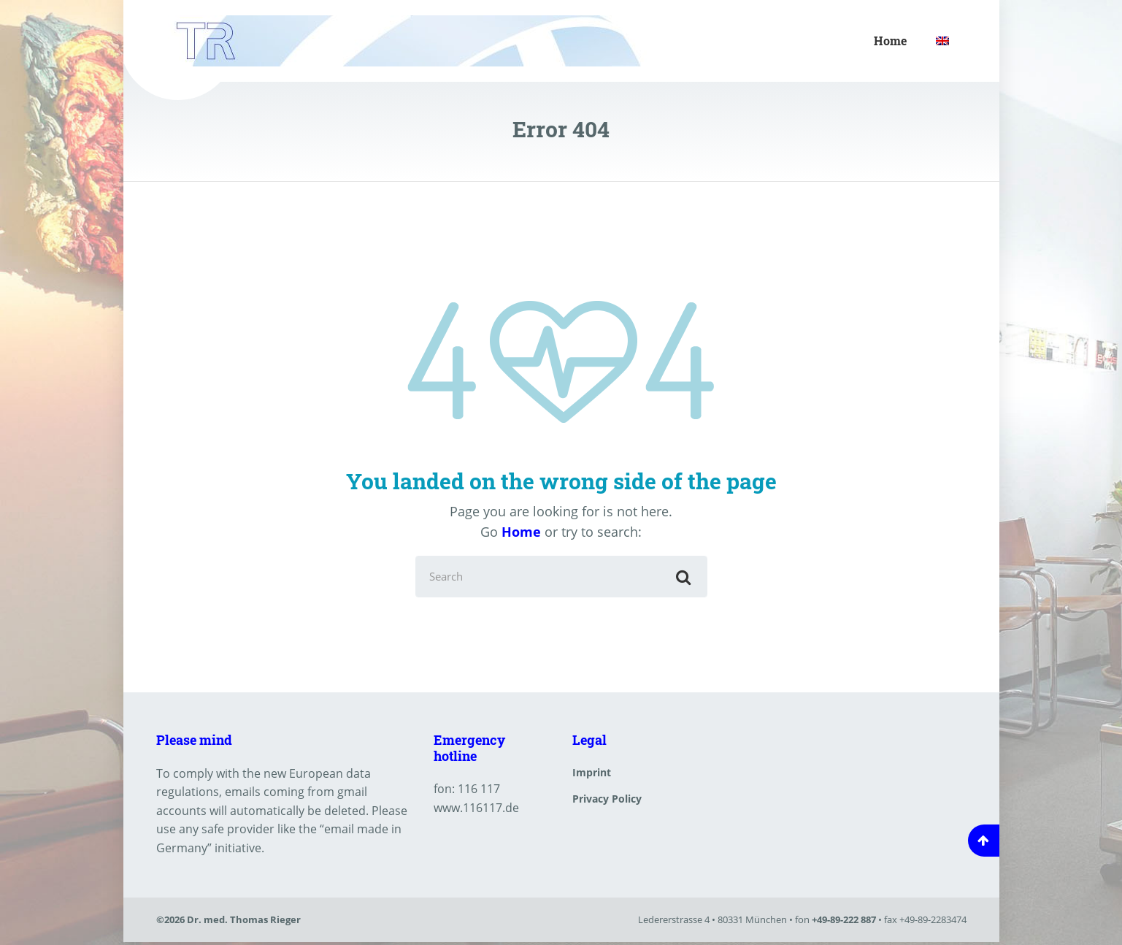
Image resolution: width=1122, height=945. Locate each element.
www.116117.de (476, 810)
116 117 (479, 791)
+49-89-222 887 (844, 922)
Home (890, 40)
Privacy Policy (607, 801)
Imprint (591, 774)
